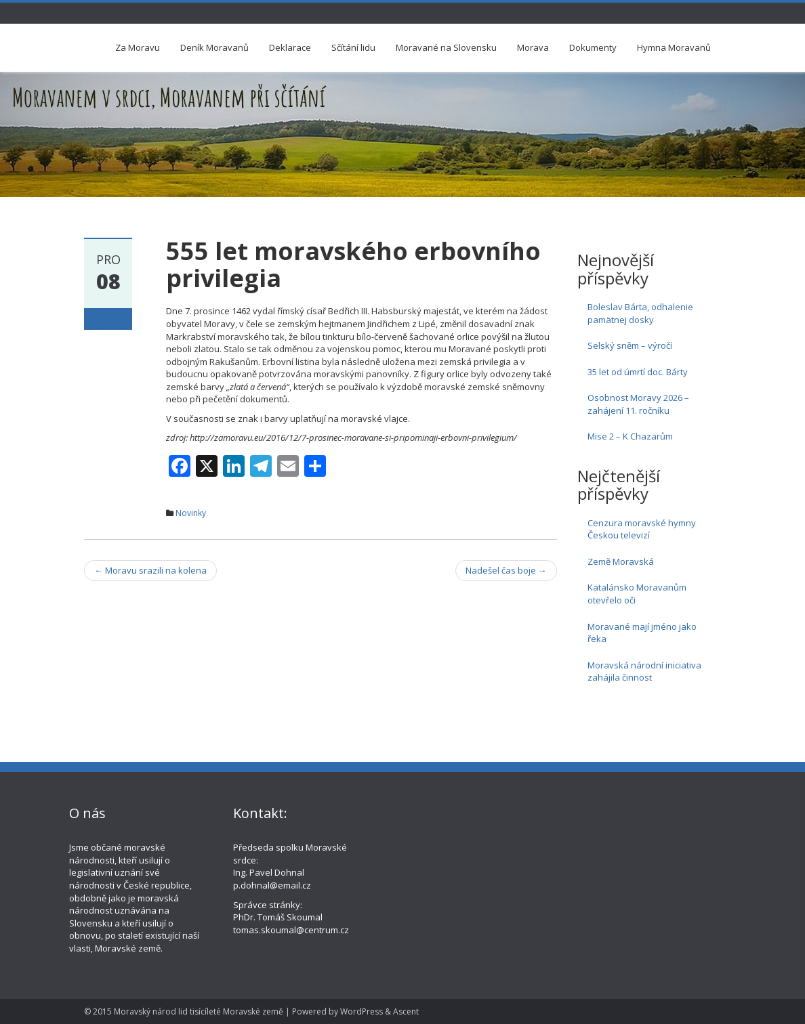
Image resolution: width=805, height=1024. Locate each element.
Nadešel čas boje (506, 570)
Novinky (191, 513)
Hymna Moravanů (674, 47)
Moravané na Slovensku (446, 47)
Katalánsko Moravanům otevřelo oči (636, 593)
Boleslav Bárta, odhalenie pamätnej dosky (640, 313)
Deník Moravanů (214, 47)
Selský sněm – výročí (629, 345)
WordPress (361, 1011)
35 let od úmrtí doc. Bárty (637, 372)
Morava (533, 47)
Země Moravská (620, 561)
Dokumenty (593, 47)
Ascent (406, 1011)
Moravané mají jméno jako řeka (642, 632)
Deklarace (290, 47)
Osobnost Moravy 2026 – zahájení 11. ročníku (638, 404)
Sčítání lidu (353, 47)
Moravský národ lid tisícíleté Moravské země (198, 1011)
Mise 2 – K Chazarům (630, 436)
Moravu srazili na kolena (150, 570)
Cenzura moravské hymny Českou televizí (641, 529)
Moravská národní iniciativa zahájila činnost (644, 671)
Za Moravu (137, 47)
